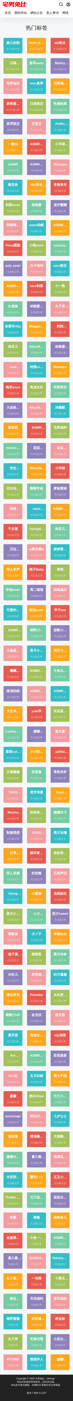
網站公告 (36, 12)
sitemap (51, 1378)
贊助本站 (20, 12)
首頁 (8, 12)
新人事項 (52, 12)
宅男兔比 (40, 1378)
